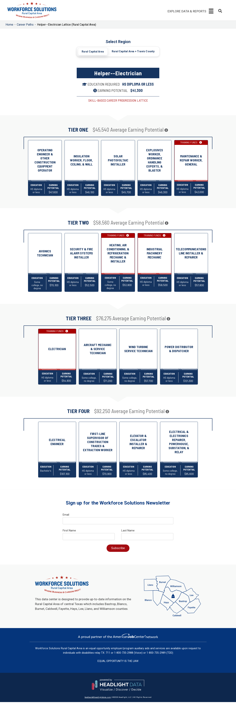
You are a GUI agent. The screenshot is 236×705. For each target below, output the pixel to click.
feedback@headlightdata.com (98, 700)
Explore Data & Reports (187, 11)
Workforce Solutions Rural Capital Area (58, 651)
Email (66, 517)
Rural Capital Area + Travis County (133, 51)
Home (9, 24)
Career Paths (25, 24)
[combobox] (220, 11)
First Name (69, 533)
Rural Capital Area (93, 51)
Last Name (128, 533)
